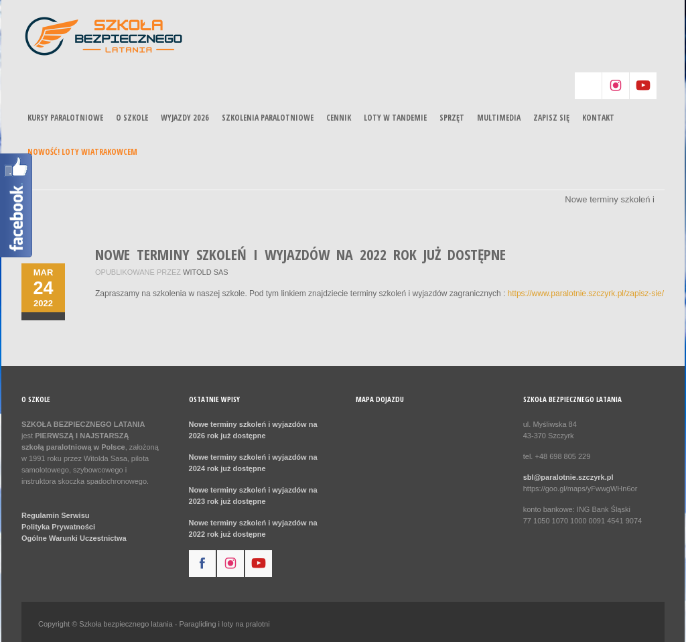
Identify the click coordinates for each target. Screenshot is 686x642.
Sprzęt (451, 117)
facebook (202, 563)
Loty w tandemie (395, 117)
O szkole (132, 117)
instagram (615, 85)
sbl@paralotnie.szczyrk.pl (568, 477)
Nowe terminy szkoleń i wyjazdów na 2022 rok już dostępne (300, 254)
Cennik (338, 117)
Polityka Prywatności (58, 527)
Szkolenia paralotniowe (268, 117)
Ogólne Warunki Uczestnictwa (74, 538)
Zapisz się (551, 117)
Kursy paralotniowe (65, 117)
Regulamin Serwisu (55, 515)
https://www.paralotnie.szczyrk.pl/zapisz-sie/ (586, 293)
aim (588, 85)
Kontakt (598, 117)
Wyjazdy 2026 (185, 117)
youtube (643, 85)
